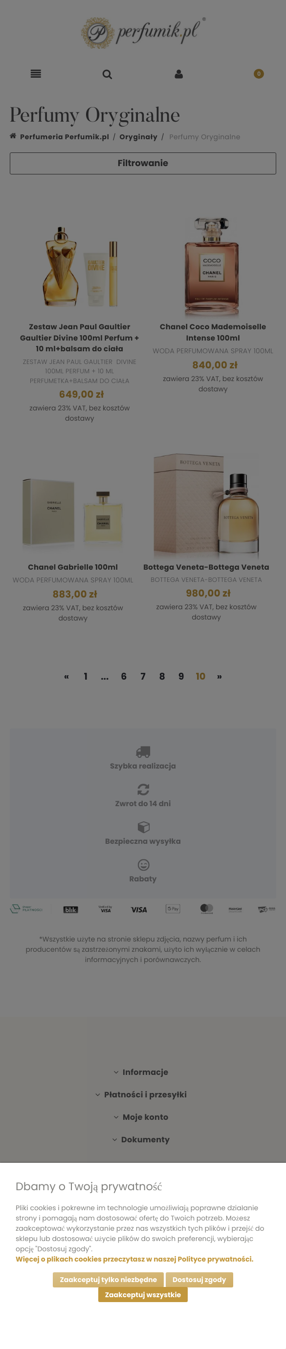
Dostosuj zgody (199, 1280)
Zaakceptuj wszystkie (143, 1295)
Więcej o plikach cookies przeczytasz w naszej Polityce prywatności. (134, 1258)
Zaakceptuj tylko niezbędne (108, 1280)
